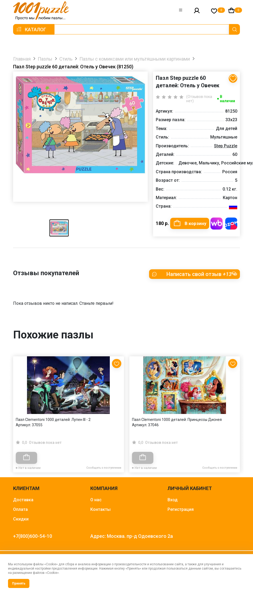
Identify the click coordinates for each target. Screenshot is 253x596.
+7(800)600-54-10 (32, 538)
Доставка (23, 502)
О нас (96, 502)
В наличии (227, 98)
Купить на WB (217, 224)
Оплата (20, 511)
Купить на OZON (231, 224)
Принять (18, 583)
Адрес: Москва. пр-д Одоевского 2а (131, 538)
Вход (173, 502)
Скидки (21, 521)
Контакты (100, 511)
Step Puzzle (225, 145)
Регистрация (181, 511)
